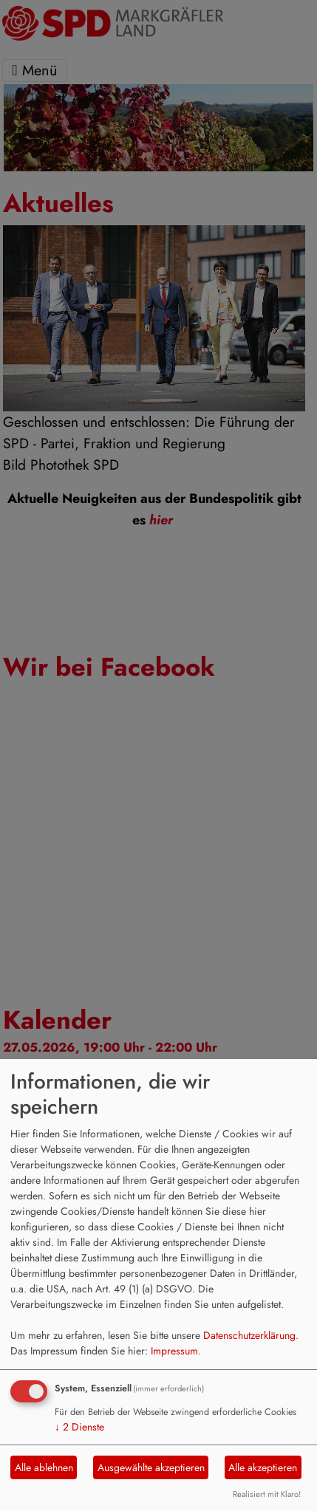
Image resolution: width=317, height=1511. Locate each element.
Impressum (174, 1350)
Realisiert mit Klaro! (267, 1494)
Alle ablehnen (44, 1467)
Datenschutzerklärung (249, 1335)
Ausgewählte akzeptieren (151, 1467)
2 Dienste (79, 1426)
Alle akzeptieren (262, 1467)
